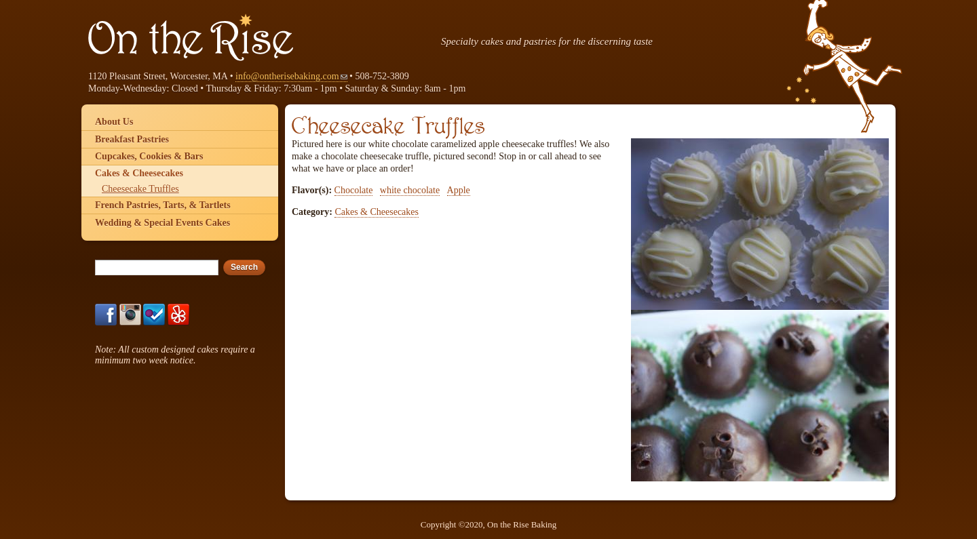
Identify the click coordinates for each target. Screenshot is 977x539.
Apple (458, 190)
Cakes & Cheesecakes (376, 212)
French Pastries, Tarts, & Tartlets (163, 205)
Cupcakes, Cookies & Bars (149, 156)
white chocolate (410, 190)
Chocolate (353, 190)
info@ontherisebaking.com (291, 76)
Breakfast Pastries (132, 139)
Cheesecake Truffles (140, 189)
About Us (114, 122)
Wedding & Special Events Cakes (162, 223)
